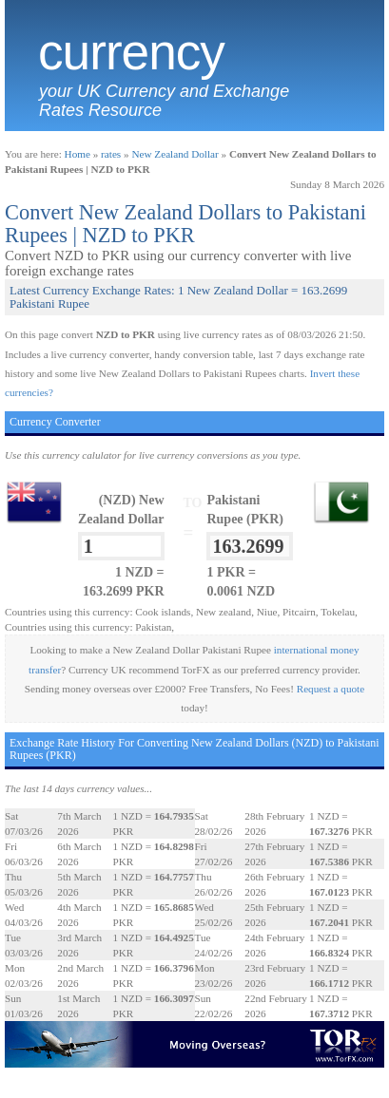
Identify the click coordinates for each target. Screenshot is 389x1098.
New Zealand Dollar (174, 154)
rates (111, 154)
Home (77, 154)
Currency (131, 52)
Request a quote (330, 688)
